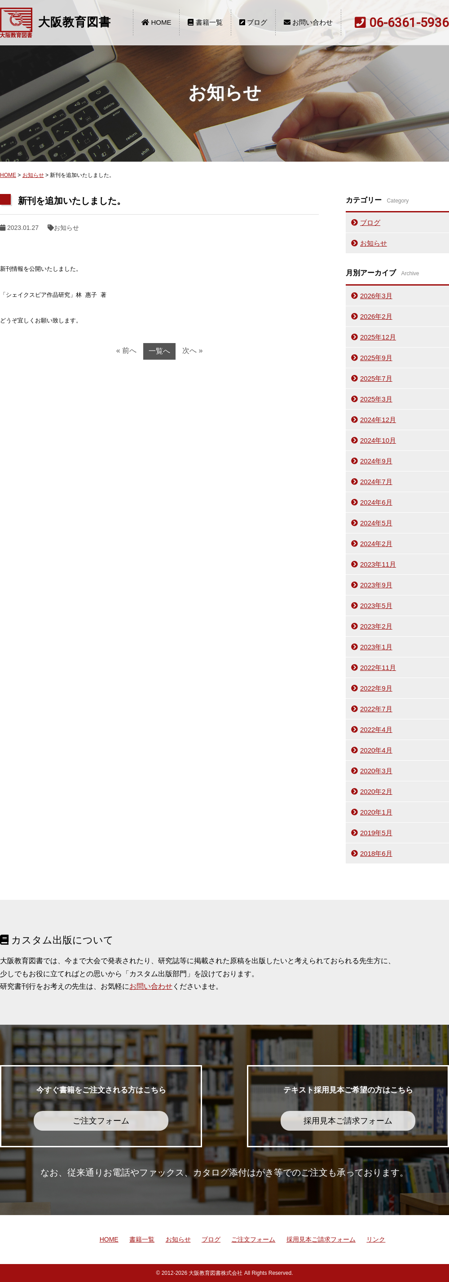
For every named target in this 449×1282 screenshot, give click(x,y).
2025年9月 (376, 357)
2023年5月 (376, 605)
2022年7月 (376, 709)
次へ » (192, 350)
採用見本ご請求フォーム (321, 1239)
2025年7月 (376, 378)
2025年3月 (376, 399)
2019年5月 (376, 833)
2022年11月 (378, 667)
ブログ (253, 22)
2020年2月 (376, 791)
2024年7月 (376, 481)
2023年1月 (376, 647)
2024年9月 (376, 461)
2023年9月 (376, 585)
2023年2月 (376, 626)
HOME (156, 22)
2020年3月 (376, 771)
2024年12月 (378, 419)
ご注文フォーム (253, 1239)
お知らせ (33, 175)
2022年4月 (376, 729)
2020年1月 (376, 812)
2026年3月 (376, 296)
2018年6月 (376, 853)
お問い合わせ (308, 22)
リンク (375, 1239)
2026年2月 (376, 316)
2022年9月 (376, 688)
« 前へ (126, 350)
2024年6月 (376, 502)
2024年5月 (376, 523)
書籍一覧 (205, 22)
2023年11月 (378, 564)
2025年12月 (378, 337)
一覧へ (159, 351)
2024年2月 (376, 543)
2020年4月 (376, 750)
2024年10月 (378, 440)
